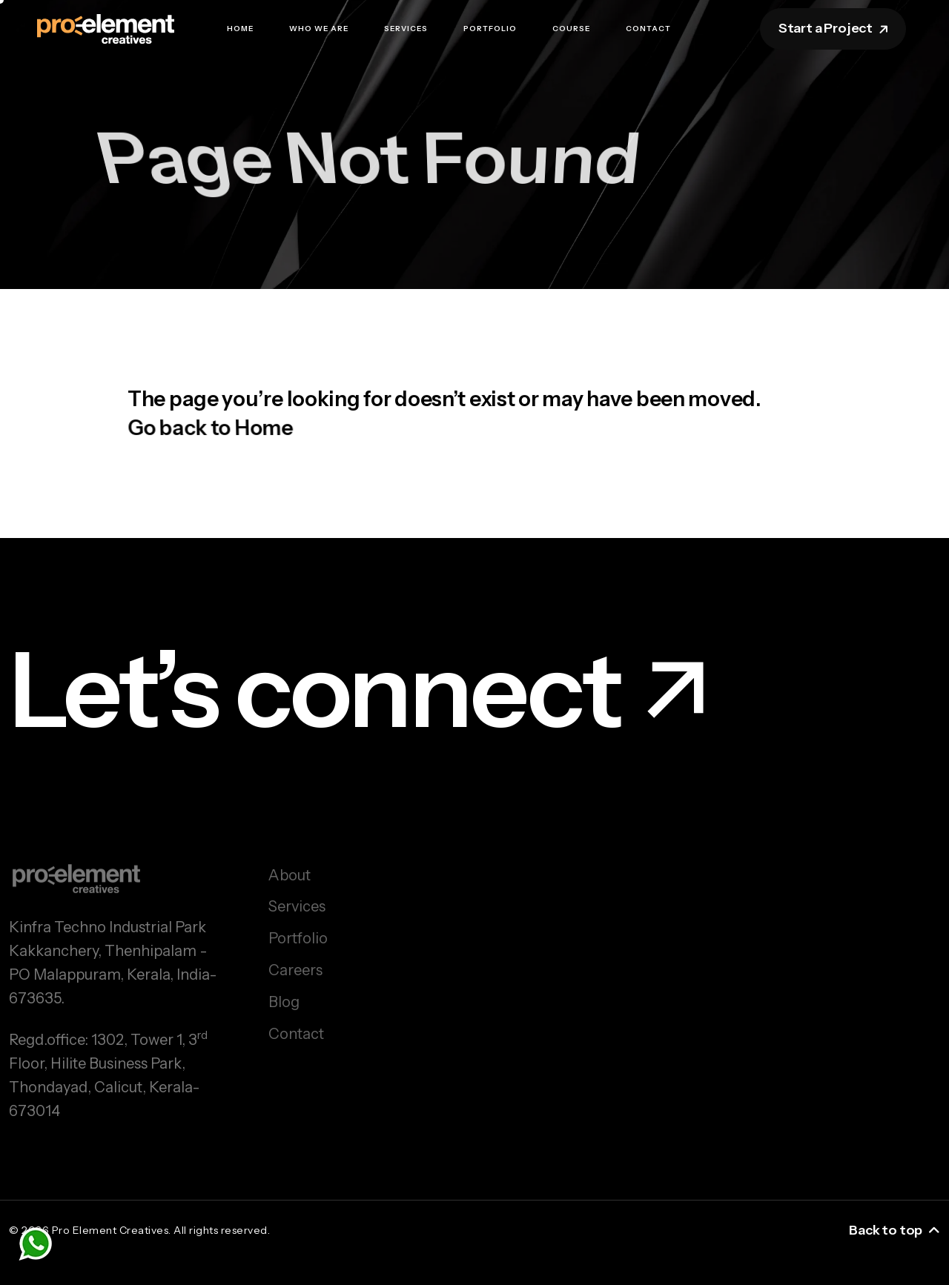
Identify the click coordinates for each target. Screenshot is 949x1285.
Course (571, 28)
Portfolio (490, 28)
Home (240, 28)
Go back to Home (212, 432)
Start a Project (834, 28)
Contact (648, 28)
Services (406, 28)
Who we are (318, 28)
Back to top (894, 1230)
